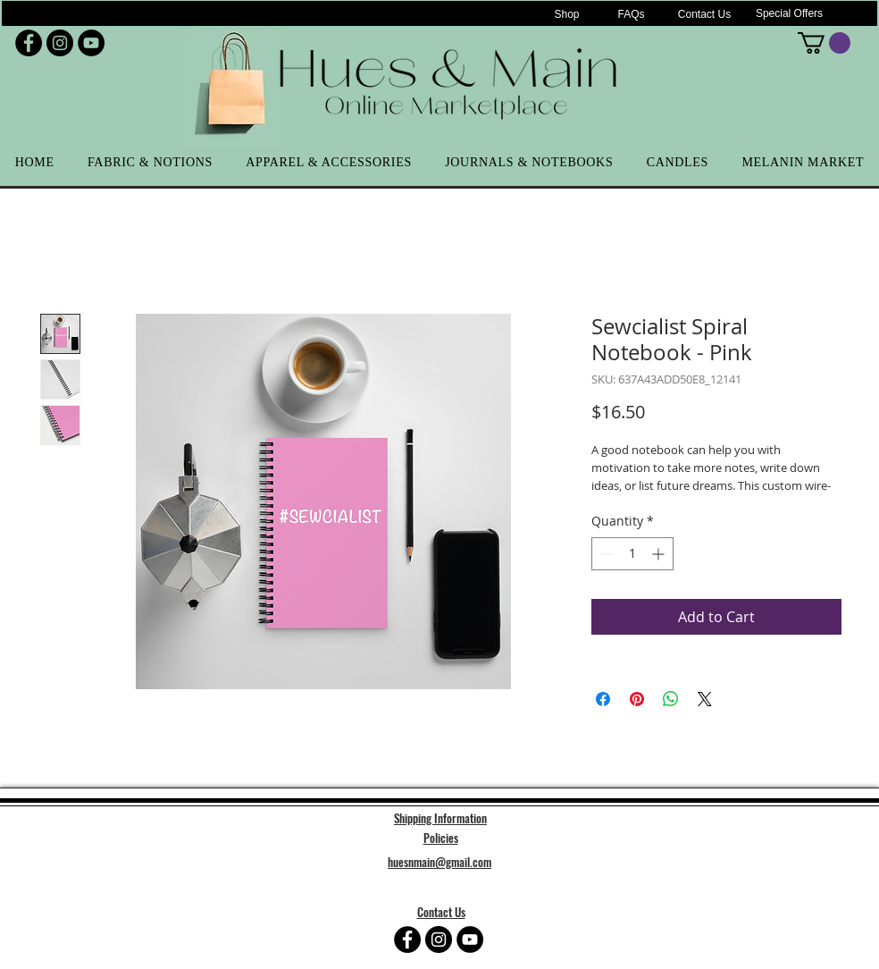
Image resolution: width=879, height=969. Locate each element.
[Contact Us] (704, 14)
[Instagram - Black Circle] (59, 42)
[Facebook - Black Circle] (28, 42)
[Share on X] (705, 699)
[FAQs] (631, 14)
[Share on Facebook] (603, 699)
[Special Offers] (789, 13)
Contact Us (441, 912)
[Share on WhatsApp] (671, 699)
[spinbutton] (632, 553)
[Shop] (567, 14)
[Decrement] (605, 553)
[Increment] (660, 553)
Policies (440, 838)
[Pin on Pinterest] (637, 699)
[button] (824, 43)
